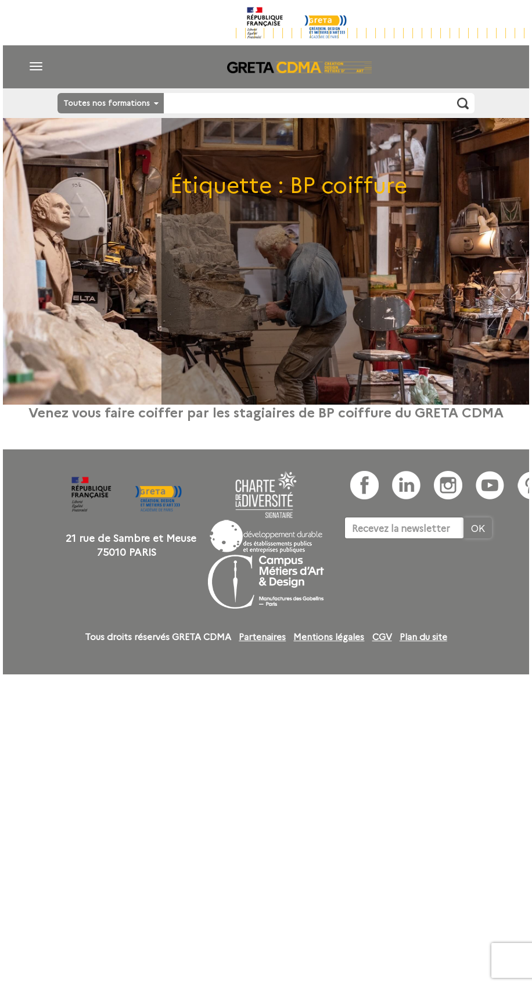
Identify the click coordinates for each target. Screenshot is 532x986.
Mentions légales (328, 636)
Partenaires (262, 636)
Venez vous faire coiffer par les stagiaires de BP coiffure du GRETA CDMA (266, 411)
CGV (382, 636)
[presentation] (432, 574)
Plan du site (423, 636)
